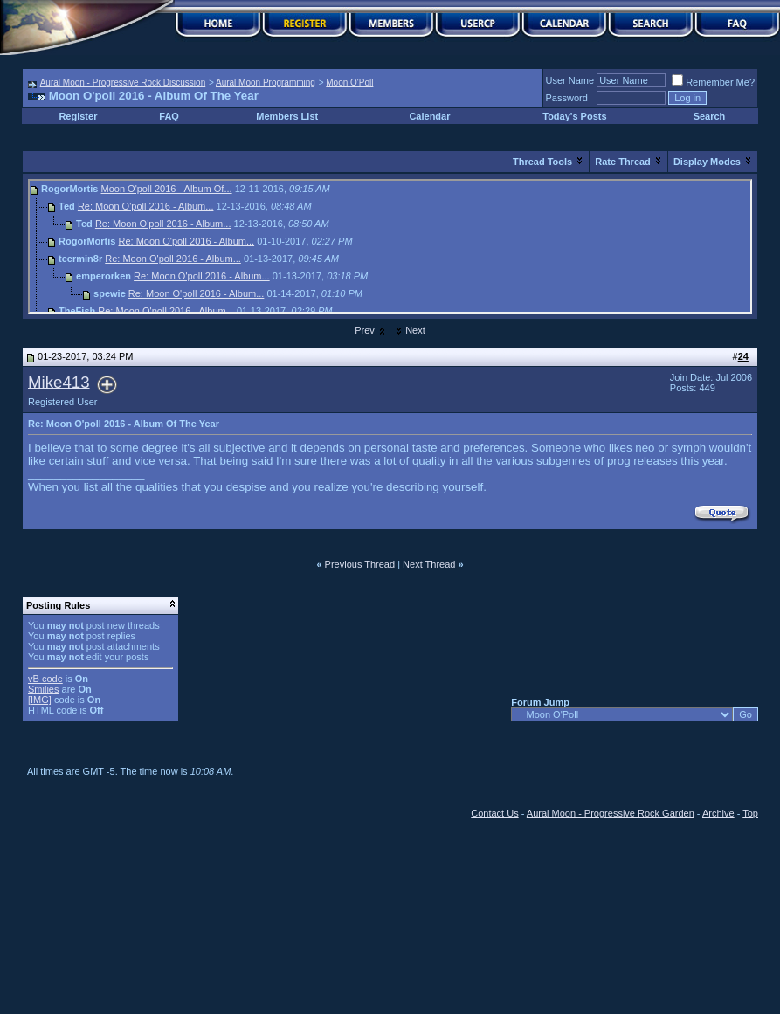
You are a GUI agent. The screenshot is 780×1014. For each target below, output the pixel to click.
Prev (365, 330)
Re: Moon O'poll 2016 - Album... (146, 206)
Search (710, 116)
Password (567, 98)
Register (78, 116)
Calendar (429, 116)
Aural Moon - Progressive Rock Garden (610, 813)
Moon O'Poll (349, 82)
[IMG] (40, 699)
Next (415, 330)
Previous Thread (360, 564)
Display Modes (707, 161)
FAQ (169, 116)
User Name (570, 80)
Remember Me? (713, 82)
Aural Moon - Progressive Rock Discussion (123, 82)
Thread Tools (542, 161)
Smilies (43, 689)
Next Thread (429, 564)
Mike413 (59, 381)
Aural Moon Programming (265, 82)
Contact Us (494, 813)
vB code (45, 678)
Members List (287, 116)
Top (750, 813)
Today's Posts (574, 116)
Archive (718, 813)
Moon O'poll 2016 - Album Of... (166, 188)
